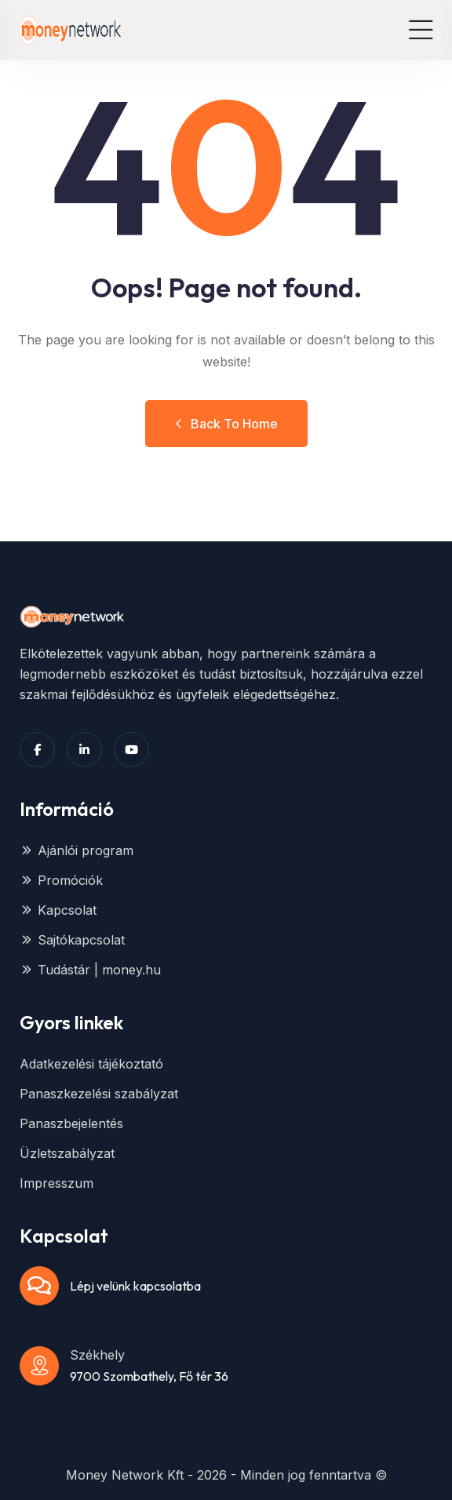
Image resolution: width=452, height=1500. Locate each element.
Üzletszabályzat (67, 1153)
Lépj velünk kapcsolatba (135, 1286)
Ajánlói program (76, 850)
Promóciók (61, 880)
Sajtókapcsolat (72, 940)
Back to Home (226, 423)
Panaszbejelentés (71, 1123)
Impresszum (56, 1183)
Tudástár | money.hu (90, 970)
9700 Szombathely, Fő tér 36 (149, 1376)
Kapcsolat (58, 910)
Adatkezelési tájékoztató (91, 1064)
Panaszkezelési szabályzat (99, 1093)
